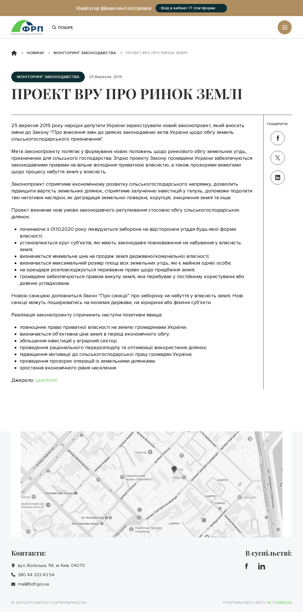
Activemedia (279, 602)
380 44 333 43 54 (36, 575)
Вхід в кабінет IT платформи (188, 8)
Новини (35, 52)
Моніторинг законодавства (85, 52)
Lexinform (46, 380)
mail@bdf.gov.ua (33, 584)
